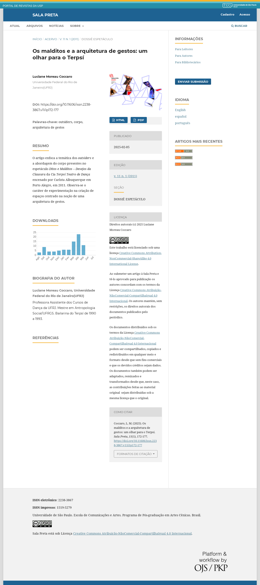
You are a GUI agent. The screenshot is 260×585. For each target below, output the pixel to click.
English (180, 110)
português (182, 123)
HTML (120, 120)
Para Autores (183, 56)
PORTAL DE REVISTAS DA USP (23, 5)
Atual (15, 25)
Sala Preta (45, 14)
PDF (140, 120)
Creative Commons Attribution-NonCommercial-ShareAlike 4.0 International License (135, 258)
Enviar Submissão (193, 81)
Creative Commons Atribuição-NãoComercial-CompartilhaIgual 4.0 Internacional (135, 295)
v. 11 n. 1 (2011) (69, 39)
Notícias (56, 25)
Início (37, 39)
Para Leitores (184, 49)
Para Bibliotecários (188, 62)
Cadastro (227, 14)
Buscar (239, 25)
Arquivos (34, 25)
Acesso (244, 14)
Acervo (51, 39)
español (180, 116)
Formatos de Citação (134, 454)
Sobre (75, 25)
